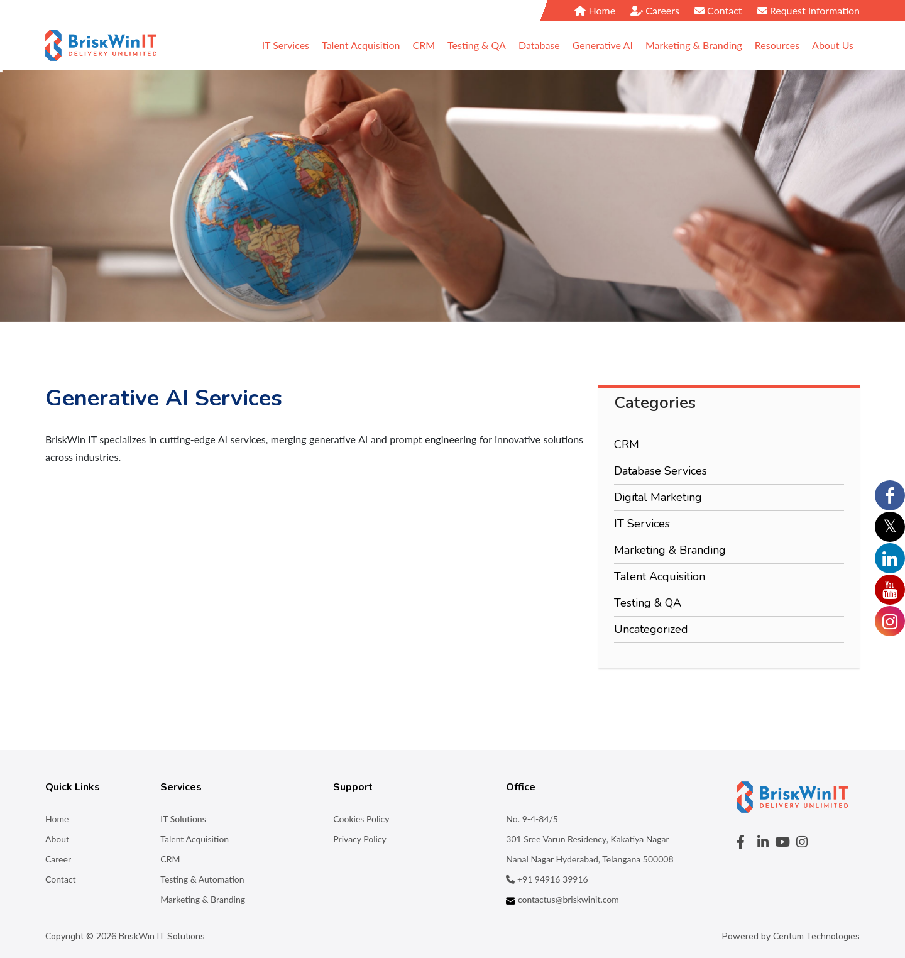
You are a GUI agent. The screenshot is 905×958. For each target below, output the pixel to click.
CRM (626, 444)
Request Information (808, 10)
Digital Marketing (658, 497)
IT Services (642, 523)
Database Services (660, 470)
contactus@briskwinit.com (562, 899)
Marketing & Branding (670, 550)
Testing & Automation (202, 879)
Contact (718, 10)
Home (594, 10)
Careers (654, 10)
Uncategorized (651, 629)
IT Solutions (183, 818)
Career (58, 859)
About (57, 839)
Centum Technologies (816, 936)
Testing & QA (647, 602)
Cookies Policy (361, 818)
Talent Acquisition (659, 576)
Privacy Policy (359, 839)
